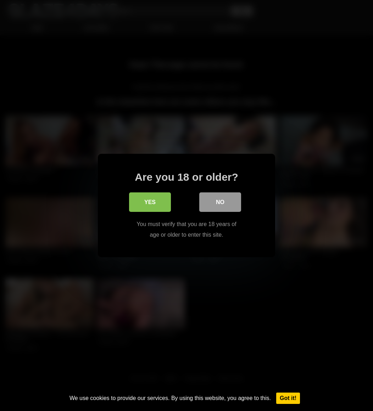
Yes (150, 202)
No (220, 202)
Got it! (288, 398)
